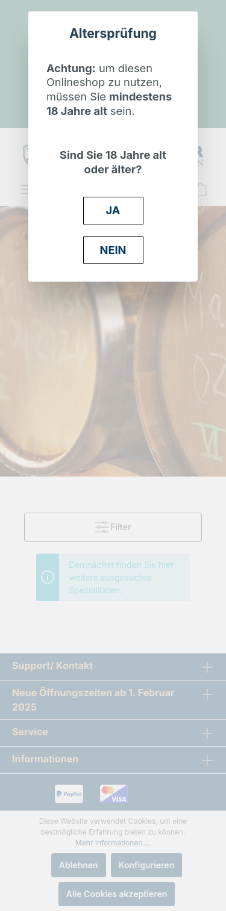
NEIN (113, 249)
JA (113, 210)
